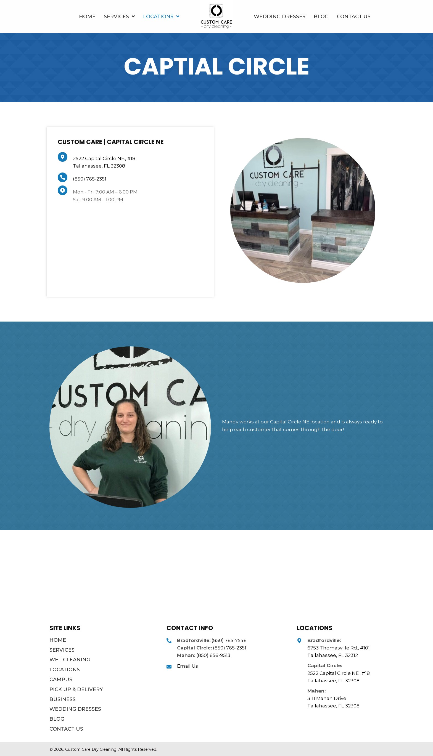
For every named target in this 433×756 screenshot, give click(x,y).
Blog (56, 719)
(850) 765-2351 (89, 179)
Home (57, 640)
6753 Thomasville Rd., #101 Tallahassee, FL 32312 (338, 651)
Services (62, 650)
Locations (64, 670)
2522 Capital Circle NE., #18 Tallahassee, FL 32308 (338, 676)
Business (62, 699)
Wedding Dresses (75, 709)
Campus (60, 680)
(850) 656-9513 (213, 655)
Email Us (187, 666)
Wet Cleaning (69, 660)
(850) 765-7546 (229, 640)
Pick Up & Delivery (76, 689)
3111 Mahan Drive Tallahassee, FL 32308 (333, 702)
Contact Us (66, 729)
